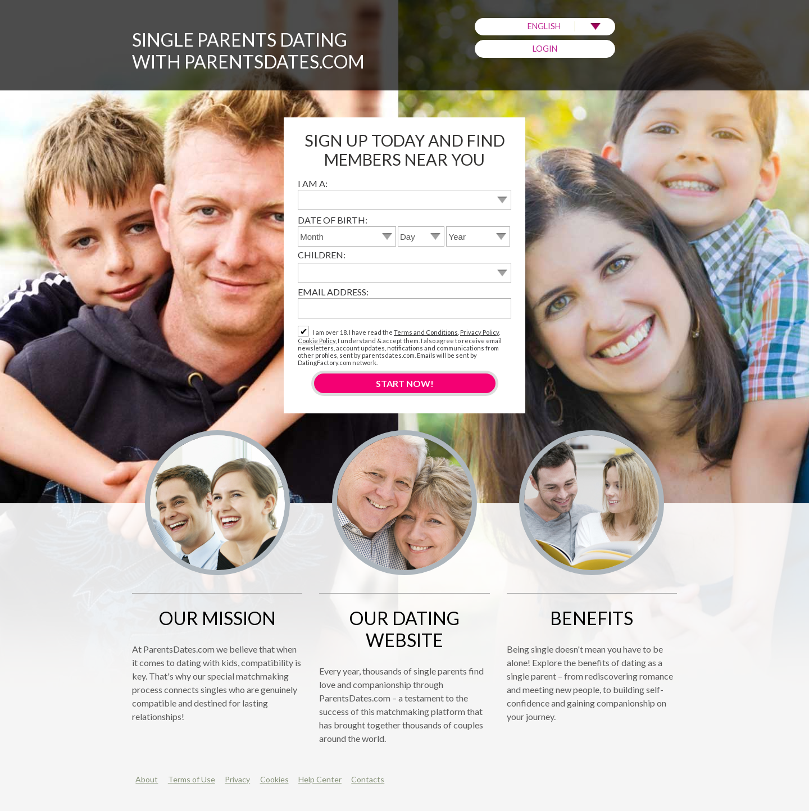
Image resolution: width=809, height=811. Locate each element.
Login (545, 48)
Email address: (333, 291)
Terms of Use (191, 779)
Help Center (320, 779)
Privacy (237, 779)
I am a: (313, 183)
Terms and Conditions (426, 332)
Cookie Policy (316, 340)
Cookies (274, 779)
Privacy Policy (479, 332)
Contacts (367, 779)
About (146, 779)
